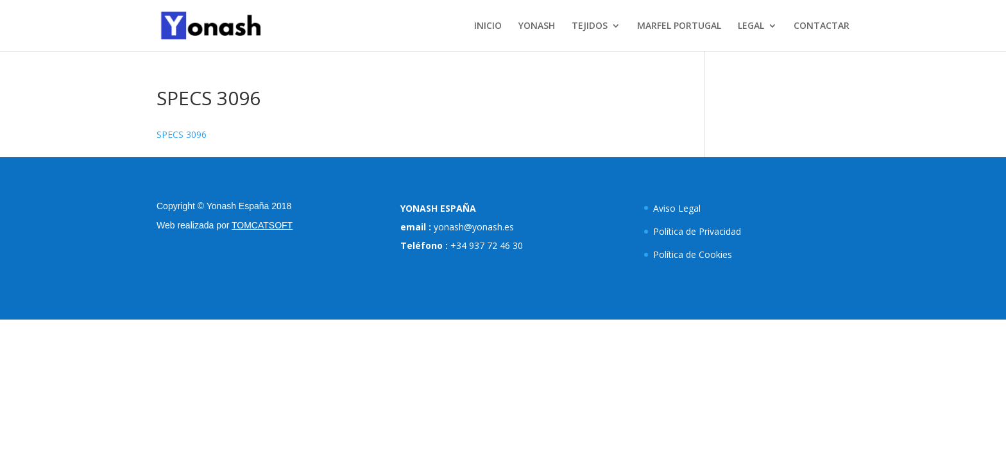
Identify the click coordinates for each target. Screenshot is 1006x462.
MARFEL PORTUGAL (679, 26)
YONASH (536, 26)
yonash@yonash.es (474, 227)
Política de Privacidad (697, 231)
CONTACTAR (821, 26)
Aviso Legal (677, 208)
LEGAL (751, 26)
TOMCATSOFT (262, 225)
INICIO (488, 26)
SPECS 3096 (182, 134)
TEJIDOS (590, 26)
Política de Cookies (692, 254)
